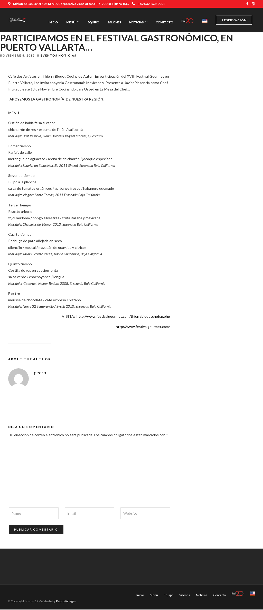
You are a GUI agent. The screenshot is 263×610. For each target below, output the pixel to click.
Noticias (136, 22)
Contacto (164, 22)
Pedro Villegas (66, 602)
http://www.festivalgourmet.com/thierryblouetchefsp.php (123, 317)
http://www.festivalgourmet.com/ (143, 327)
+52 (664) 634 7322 (148, 4)
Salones (114, 22)
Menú (70, 22)
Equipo (93, 22)
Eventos (49, 56)
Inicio (53, 22)
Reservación (234, 20)
